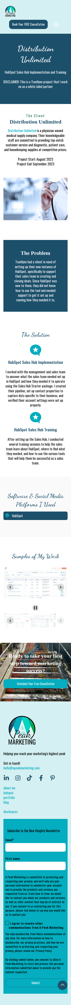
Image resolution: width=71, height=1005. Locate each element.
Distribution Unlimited (22, 130)
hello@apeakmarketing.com (21, 767)
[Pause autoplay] (35, 608)
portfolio (9, 797)
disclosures (10, 811)
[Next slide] (60, 587)
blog (6, 802)
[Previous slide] (10, 620)
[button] (16, 620)
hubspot (8, 792)
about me (9, 787)
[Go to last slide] (10, 587)
